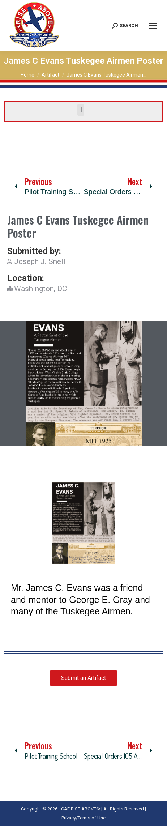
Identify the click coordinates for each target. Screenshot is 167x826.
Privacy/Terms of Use (83, 818)
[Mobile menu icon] (152, 25)
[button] (80, 110)
